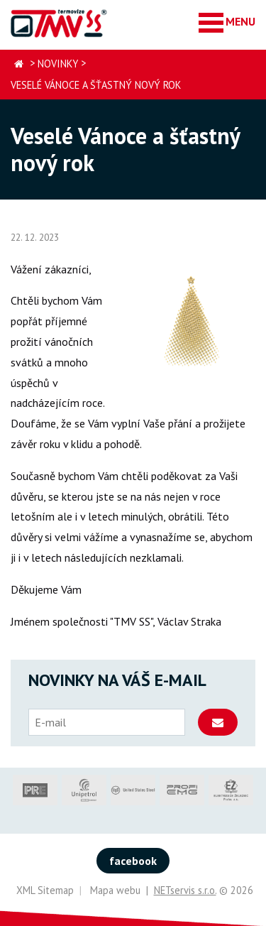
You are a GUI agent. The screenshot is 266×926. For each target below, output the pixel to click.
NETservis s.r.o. (185, 890)
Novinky (58, 63)
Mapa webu (115, 890)
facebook (133, 861)
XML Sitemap (45, 890)
